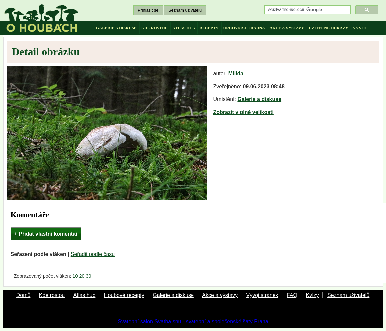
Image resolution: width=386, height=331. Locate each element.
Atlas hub (84, 295)
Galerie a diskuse (259, 99)
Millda (235, 73)
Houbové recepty (124, 295)
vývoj (360, 28)
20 (82, 276)
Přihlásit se (148, 10)
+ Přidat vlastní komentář (46, 234)
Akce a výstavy (220, 295)
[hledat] (307, 9)
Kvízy (312, 295)
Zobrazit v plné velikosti (243, 112)
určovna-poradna (244, 28)
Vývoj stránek (262, 295)
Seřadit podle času (93, 254)
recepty (208, 28)
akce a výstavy (287, 28)
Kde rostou (52, 295)
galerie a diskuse (116, 28)
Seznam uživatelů (185, 10)
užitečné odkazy (328, 28)
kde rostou (154, 28)
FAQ (292, 295)
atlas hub (183, 28)
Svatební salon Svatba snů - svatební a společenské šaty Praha (193, 321)
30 (88, 276)
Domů (23, 295)
